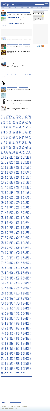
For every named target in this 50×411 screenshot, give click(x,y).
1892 (7, 196)
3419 (2, 271)
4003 (12, 300)
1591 (16, 181)
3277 (21, 264)
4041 (19, 301)
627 (29, 137)
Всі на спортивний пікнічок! (12, 68)
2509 (16, 226)
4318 (28, 315)
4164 (27, 307)
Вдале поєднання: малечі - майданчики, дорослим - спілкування (18, 44)
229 (30, 121)
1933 (19, 198)
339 (7, 126)
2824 (2, 242)
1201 (18, 162)
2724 (5, 237)
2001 (19, 201)
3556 (3, 278)
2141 (27, 208)
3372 (9, 269)
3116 (7, 256)
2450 (2, 224)
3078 (30, 254)
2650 (25, 233)
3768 (18, 288)
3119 (12, 256)
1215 (12, 163)
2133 (12, 208)
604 (26, 136)
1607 (14, 182)
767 (19, 143)
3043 (28, 252)
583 (26, 135)
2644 (14, 233)
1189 (27, 161)
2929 (7, 247)
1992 (3, 201)
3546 (16, 277)
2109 (30, 206)
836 (27, 145)
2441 (16, 223)
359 (6, 127)
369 (20, 127)
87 (11, 116)
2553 (3, 229)
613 (9, 137)
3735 (19, 286)
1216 (14, 163)
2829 (11, 242)
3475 (11, 274)
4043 (23, 301)
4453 (27, 321)
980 (23, 151)
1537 (11, 179)
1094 (9, 157)
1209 (2, 163)
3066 (9, 254)
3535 (27, 276)
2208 (25, 211)
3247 (28, 262)
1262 (5, 165)
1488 (14, 176)
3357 (12, 268)
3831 (9, 291)
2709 (9, 236)
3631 (16, 281)
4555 (27, 326)
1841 (7, 194)
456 (25, 130)
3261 (23, 263)
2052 (19, 204)
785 (14, 144)
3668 (21, 283)
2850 (18, 243)
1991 (2, 201)
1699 (27, 186)
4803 (14, 339)
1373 (21, 170)
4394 (12, 319)
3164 (2, 259)
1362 (2, 170)
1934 (21, 198)
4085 (7, 304)
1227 (3, 164)
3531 (19, 276)
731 (27, 141)
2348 (2, 219)
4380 (18, 318)
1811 (14, 192)
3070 (16, 254)
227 (27, 121)
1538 (12, 179)
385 (13, 128)
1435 (11, 174)
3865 (9, 293)
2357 (18, 219)
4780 (3, 338)
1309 (28, 167)
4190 (12, 309)
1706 (9, 187)
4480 (14, 323)
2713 (16, 236)
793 (26, 144)
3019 (16, 251)
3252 (7, 263)
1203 (21, 162)
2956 (25, 248)
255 (7, 123)
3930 (3, 296)
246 (25, 122)
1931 (16, 198)
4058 (19, 302)
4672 (23, 332)
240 (16, 122)
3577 (11, 279)
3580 (16, 279)
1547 (28, 179)
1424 (21, 173)
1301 (14, 167)
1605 (11, 182)
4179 (23, 308)
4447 (16, 321)
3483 (25, 274)
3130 (2, 257)
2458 (16, 224)
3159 (23, 258)
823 (9, 145)
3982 (5, 299)
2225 (25, 212)
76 (29, 115)
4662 (5, 332)
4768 (12, 337)
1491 (19, 176)
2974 (27, 249)
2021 (25, 202)
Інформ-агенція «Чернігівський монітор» (8, 4)
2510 (18, 226)
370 (22, 127)
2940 (27, 247)
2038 (25, 203)
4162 (23, 307)
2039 (27, 203)
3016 (11, 251)
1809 (11, 192)
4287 (3, 314)
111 (12, 117)
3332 (28, 266)
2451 (3, 224)
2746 (14, 238)
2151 (14, 209)
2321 (14, 217)
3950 (9, 297)
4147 (27, 306)
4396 (16, 319)
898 (26, 148)
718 (9, 141)
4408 (7, 320)
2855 (27, 243)
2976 (30, 249)
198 (16, 120)
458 (27, 130)
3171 (14, 259)
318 (7, 125)
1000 (22, 152)
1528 (25, 178)
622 (22, 137)
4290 (9, 314)
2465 (28, 224)
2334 (7, 218)
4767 (11, 337)
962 (27, 150)
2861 (7, 244)
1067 (21, 155)
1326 (28, 168)
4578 (7, 328)
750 (25, 142)
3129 (30, 256)
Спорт (37, 7)
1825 (9, 193)
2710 (11, 236)
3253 (9, 263)
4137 (9, 306)
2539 (9, 228)
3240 (16, 262)
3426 (14, 271)
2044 (5, 204)
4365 (21, 317)
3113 (2, 256)
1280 (7, 166)
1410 (27, 172)
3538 (2, 277)
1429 (30, 173)
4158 (16, 307)
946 (4, 150)
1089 (30, 156)
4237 (5, 311)
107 (6, 117)
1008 (7, 153)
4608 (30, 329)
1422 (18, 173)
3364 (25, 268)
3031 (7, 252)
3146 (30, 257)
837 (29, 145)
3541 (7, 277)
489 (12, 132)
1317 (12, 168)
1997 (12, 201)
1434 (9, 174)
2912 (7, 246)
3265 (30, 263)
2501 (2, 226)
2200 (11, 211)
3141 (21, 257)
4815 (5, 340)
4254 (5, 312)
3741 (30, 286)
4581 (12, 328)
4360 (12, 317)
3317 (2, 266)
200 (19, 120)
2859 (3, 244)
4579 (9, 328)
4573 (28, 327)
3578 (12, 279)
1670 (5, 185)
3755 (25, 287)
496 (22, 132)
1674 (12, 185)
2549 (27, 228)
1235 (18, 164)
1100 (19, 157)
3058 (25, 253)
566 (1, 135)
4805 (18, 339)
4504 (27, 324)
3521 (2, 276)
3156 (18, 258)
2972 (23, 249)
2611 (16, 231)
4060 (23, 302)
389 (19, 128)
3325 (16, 266)
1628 (21, 183)
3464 (21, 273)
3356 (11, 268)
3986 (12, 299)
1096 (12, 157)
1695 (19, 186)
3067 (11, 254)
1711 (18, 187)
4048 (2, 302)
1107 (2, 158)
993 (12, 152)
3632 (18, 281)
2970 (19, 249)
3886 (16, 294)
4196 (23, 309)
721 (13, 141)
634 (9, 138)
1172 (27, 160)
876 (25, 147)
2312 (28, 216)
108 (7, 117)
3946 (2, 297)
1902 (25, 196)
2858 (2, 244)
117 (20, 117)
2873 (28, 244)
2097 (9, 206)
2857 (30, 243)
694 (4, 140)
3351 (2, 268)
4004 (14, 300)
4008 (21, 300)
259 (13, 123)
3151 (9, 258)
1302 (16, 167)
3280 (27, 264)
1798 (21, 191)
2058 (30, 204)
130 (9, 118)
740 (10, 142)
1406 (19, 172)
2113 (7, 207)
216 (12, 121)
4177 (19, 308)
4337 (2, 316)
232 (4, 122)
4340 (7, 316)
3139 (18, 257)
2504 (7, 226)
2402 (7, 221)
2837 (25, 242)
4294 (16, 314)
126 (3, 118)
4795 (30, 338)
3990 (19, 299)
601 (22, 136)
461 (1, 131)
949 (9, 150)
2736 (27, 237)
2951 (16, 248)
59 (10, 115)
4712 (3, 335)
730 (26, 141)
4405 (2, 320)
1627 (19, 183)
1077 (9, 156)
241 (17, 122)
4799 (7, 339)
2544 (18, 228)
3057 (23, 253)
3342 (16, 267)
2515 (27, 226)
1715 (25, 187)
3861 (2, 293)
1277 (2, 166)
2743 (9, 238)
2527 (18, 227)
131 (10, 118)
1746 (19, 189)
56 (7, 115)
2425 (18, 222)
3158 (21, 258)
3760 (3, 288)
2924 (28, 246)
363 (12, 127)
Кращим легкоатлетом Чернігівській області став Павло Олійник (18, 12)
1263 (7, 165)
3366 (28, 268)
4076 (21, 303)
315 (3, 125)
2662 (16, 234)
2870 (23, 244)
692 (1, 140)
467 (10, 131)
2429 (25, 222)
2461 (21, 224)
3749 (14, 287)
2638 (3, 233)
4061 (25, 302)
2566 (27, 229)
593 (10, 136)
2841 (2, 243)
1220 (21, 163)
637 (13, 138)
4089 (14, 304)
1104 (27, 157)
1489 (16, 176)
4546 (11, 326)
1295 (3, 167)
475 (22, 131)
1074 (3, 156)
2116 (12, 207)
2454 (9, 224)
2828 (9, 242)
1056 (2, 155)
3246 (27, 262)
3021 (19, 251)
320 (10, 125)
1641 (14, 184)
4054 (12, 302)
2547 (23, 228)
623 (23, 137)
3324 (14, 266)
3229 (27, 261)
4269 (2, 313)
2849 (16, 243)
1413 (2, 173)
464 (6, 131)
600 (20, 136)
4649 (12, 331)
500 (27, 132)
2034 (18, 203)
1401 (11, 172)
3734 (18, 286)
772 (26, 143)
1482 (3, 176)
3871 (19, 293)
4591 (30, 328)
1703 (3, 187)
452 (19, 130)
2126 (30, 207)
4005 (16, 300)
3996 (30, 299)
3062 (2, 254)
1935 (23, 198)
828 (16, 145)
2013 (11, 202)
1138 (27, 159)
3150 (7, 258)
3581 (18, 279)
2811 (9, 241)
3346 (23, 267)
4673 (25, 332)
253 (4, 123)
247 (26, 122)
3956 (19, 297)
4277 (16, 313)
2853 (23, 243)
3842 (28, 291)
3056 (21, 253)
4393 (11, 319)
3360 (18, 268)
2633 (25, 232)
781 (9, 144)
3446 (19, 272)
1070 (27, 155)
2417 (3, 222)
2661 (14, 234)
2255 (18, 214)
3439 (7, 272)
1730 (21, 188)
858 (29, 146)
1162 (9, 160)
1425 (23, 173)
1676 (16, 185)
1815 (21, 192)
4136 (7, 306)
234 (7, 122)
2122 (23, 207)
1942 (5, 199)
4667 (14, 332)
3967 (9, 298)
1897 (16, 196)
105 (3, 117)
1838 (2, 194)
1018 (25, 153)
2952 (18, 248)
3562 (14, 278)
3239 (14, 262)
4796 (2, 339)
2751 (23, 238)
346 (17, 126)
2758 (5, 239)
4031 (2, 301)
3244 (23, 262)
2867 (18, 244)
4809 (25, 339)
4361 (14, 317)
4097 (28, 304)
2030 (11, 203)
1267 (14, 165)
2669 (28, 234)
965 (1, 151)
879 (29, 147)
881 (1, 148)
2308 (21, 216)
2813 (12, 241)
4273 (9, 313)
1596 (25, 181)
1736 (2, 189)
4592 (2, 329)
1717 (28, 187)
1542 (19, 179)
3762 (7, 288)
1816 (23, 192)
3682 (16, 284)
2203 (16, 211)
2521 (7, 227)
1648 (27, 184)
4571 (25, 327)
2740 (3, 238)
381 (7, 128)
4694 (2, 334)
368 (19, 127)
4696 (5, 334)
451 (17, 130)
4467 (21, 322)
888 (12, 148)
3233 (3, 262)
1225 (30, 163)
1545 (25, 179)
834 (25, 145)
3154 (14, 258)
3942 (25, 296)
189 (3, 120)
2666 (23, 234)
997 (17, 152)
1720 (3, 188)
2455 (11, 224)
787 (17, 144)
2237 (16, 213)
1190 (28, 161)
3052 (14, 253)
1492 (21, 176)
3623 (2, 281)
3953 (14, 297)
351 (25, 126)
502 (30, 132)
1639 (11, 184)
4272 (7, 313)
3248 (30, 262)
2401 (5, 221)
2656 (5, 234)
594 (12, 136)
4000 (7, 300)
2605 (5, 231)
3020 (18, 251)
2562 (19, 229)
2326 (23, 217)
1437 (14, 174)
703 (17, 140)
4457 (3, 322)
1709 (14, 187)
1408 (23, 172)
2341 (19, 218)
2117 (14, 207)
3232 (2, 262)
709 (26, 140)
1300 (12, 167)
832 (22, 145)
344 (14, 126)
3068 (12, 254)
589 (4, 136)
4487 (27, 323)
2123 (25, 207)
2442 (18, 223)
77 (30, 115)
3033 (11, 252)
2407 (16, 221)
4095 (25, 304)
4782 (7, 338)
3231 (30, 261)
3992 (23, 299)
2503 (5, 226)
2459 (18, 224)
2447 (27, 223)
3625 (5, 281)
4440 (3, 321)
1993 (5, 201)
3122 (18, 256)
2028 (7, 203)
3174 (19, 259)
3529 (16, 276)
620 (19, 137)
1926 (7, 198)
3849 (11, 292)
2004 (25, 201)
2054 (23, 204)
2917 (16, 246)
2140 (25, 208)
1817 (25, 192)
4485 (23, 323)
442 (4, 130)
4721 (19, 335)
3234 (5, 262)
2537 (5, 228)
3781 (11, 289)
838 (30, 145)
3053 (16, 253)
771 (25, 143)
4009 (23, 300)
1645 (21, 184)
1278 (3, 166)
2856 (28, 243)
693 (3, 140)
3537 (30, 276)
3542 (9, 277)
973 (13, 151)
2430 (27, 222)
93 (18, 116)
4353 (30, 316)
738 (7, 142)
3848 (9, 292)
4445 (12, 321)
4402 (27, 319)
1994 (7, 201)
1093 (7, 157)
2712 (14, 236)
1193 (3, 162)
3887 (18, 294)
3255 (12, 263)
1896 (14, 196)
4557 (30, 326)
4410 (11, 320)
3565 (19, 278)
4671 (21, 332)
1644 (19, 184)
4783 (9, 338)
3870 (18, 293)
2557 (11, 229)
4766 (9, 337)
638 (14, 138)
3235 (7, 262)
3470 (2, 274)
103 (30, 116)
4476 (7, 323)
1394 (28, 171)
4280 (21, 313)
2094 (3, 206)
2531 (25, 227)
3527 (12, 276)
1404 (16, 172)
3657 (2, 283)
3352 (3, 268)
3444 (16, 272)
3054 (18, 253)
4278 (18, 313)
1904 (28, 196)
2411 (23, 221)
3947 (3, 297)
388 (17, 128)
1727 (16, 188)
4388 (2, 319)
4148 (28, 306)
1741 (11, 189)
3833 (12, 291)
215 (10, 121)
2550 (28, 228)
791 (23, 144)
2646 (18, 233)
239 (14, 122)
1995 (9, 201)
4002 (11, 300)
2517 (30, 226)
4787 (16, 338)
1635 (3, 184)
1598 (28, 181)
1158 (2, 160)
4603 (21, 329)
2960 (2, 249)
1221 (23, 163)
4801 (11, 339)
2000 (18, 201)
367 (17, 127)
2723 (3, 237)
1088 (28, 156)
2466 (30, 224)
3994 (27, 299)
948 (7, 150)
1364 (5, 170)
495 (20, 132)
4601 (18, 329)
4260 (16, 312)
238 (13, 122)
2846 (11, 243)
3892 (27, 294)
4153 (7, 307)
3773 (27, 288)
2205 (19, 211)
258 (12, 123)
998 (19, 152)
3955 (18, 297)
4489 (30, 323)
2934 (16, 247)
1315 (9, 168)
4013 (30, 300)
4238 (7, 311)
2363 (28, 219)
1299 (11, 167)
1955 (28, 199)
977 (19, 151)
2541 (12, 228)
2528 (19, 227)
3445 (18, 272)
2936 (19, 247)
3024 (25, 251)
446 (10, 130)
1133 (18, 159)
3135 (11, 257)
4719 (16, 335)
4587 (23, 328)
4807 (21, 339)
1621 (9, 183)
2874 (30, 244)
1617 (2, 183)
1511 (25, 177)
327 (20, 125)
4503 (25, 324)
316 (4, 125)
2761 (11, 239)
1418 (11, 173)
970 (9, 151)
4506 (30, 324)
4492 (5, 324)
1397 (3, 172)
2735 (25, 237)
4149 (30, 306)
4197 (25, 309)
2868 (19, 244)
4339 (5, 316)
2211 (30, 211)
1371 (18, 170)
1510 (23, 177)
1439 (18, 174)
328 (22, 125)
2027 (5, 203)
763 (13, 143)
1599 (30, 181)
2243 (27, 213)
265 (22, 123)
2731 (18, 237)
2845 (9, 243)
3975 (23, 298)
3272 (12, 264)
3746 (9, 287)
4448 (18, 321)
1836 (28, 193)
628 (30, 137)
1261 (3, 165)
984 (29, 151)
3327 (19, 266)
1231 (11, 164)
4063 (28, 302)
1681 (25, 185)
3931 (5, 296)
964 (30, 150)
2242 (25, 213)
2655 (3, 234)
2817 (19, 241)
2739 (2, 238)
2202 (14, 211)
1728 (18, 188)
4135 (5, 306)
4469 (25, 322)
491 (14, 132)
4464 (16, 322)
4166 (30, 307)
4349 (23, 316)
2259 (25, 214)
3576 (9, 279)
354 (29, 126)
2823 (30, 241)
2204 (18, 211)
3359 (16, 268)
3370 (5, 269)
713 (1, 141)
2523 (11, 227)
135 (16, 118)
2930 (9, 247)
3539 (3, 277)
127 (4, 118)
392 (23, 128)
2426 (19, 222)
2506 (11, 226)
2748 (18, 238)
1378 (30, 170)
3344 (19, 267)
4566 (16, 327)
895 (22, 148)
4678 (3, 333)
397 (30, 128)
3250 (3, 263)
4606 (27, 329)
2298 (3, 216)
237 (12, 122)
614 (10, 137)
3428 (18, 271)
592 (9, 136)
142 (26, 118)
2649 (23, 233)
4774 (23, 337)
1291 (27, 166)
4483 (19, 323)
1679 (21, 185)
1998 (14, 201)
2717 (23, 236)
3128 (28, 256)
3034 (12, 252)
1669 (3, 185)
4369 (28, 317)
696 (7, 140)
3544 (12, 277)
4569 (21, 327)
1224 (28, 163)
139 (22, 118)
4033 (5, 301)
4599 (14, 329)
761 (10, 143)
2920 (21, 246)
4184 (2, 309)
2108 (28, 206)
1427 (27, 173)
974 (14, 151)
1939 (30, 198)
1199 (14, 162)
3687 (25, 284)
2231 (5, 213)
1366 (9, 170)
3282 (30, 264)
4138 (11, 306)
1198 (12, 162)
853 (22, 146)
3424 (11, 271)
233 (6, 122)
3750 (16, 287)
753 (29, 142)
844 (9, 146)
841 (4, 146)
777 (3, 144)
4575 (2, 328)
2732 (19, 237)
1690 (11, 186)
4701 (14, 334)
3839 (23, 291)
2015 (14, 202)
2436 (7, 223)
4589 (27, 328)
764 (14, 143)
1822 (3, 193)
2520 (5, 227)
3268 (5, 264)
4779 (2, 338)
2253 (14, 214)
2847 (12, 243)
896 (23, 148)
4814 (3, 340)
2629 (18, 232)
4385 (27, 318)
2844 (7, 243)
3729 (9, 286)
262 (17, 123)
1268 (16, 165)
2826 (5, 242)
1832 (21, 193)
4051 (7, 302)
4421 (30, 320)
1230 (9, 164)
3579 (14, 279)
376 (30, 127)
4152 (5, 307)
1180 (11, 161)
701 (14, 140)
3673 (30, 283)
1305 (21, 167)
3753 (21, 287)
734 (1, 142)
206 (27, 120)
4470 (27, 322)
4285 (30, 313)
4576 (3, 328)
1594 (21, 181)
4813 (2, 340)
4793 (27, 338)
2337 (12, 218)
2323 (18, 217)
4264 (23, 312)
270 (29, 123)
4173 (12, 308)
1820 (30, 192)
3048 (7, 253)
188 (1, 120)
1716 (27, 187)
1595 (23, 181)
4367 (25, 317)
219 (16, 121)
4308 (11, 315)
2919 (19, 246)
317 (6, 125)
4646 (7, 331)
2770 (27, 239)
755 (1, 143)
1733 (27, 188)
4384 (25, 318)
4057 (18, 302)
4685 (16, 333)
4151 (3, 307)
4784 (11, 338)
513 (16, 133)
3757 (28, 287)
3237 (11, 262)
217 (13, 121)
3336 (5, 267)
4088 (12, 304)
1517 (5, 178)
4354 (2, 317)
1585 (5, 181)
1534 (5, 179)
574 (13, 135)
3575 (7, 279)
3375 (14, 269)
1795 (16, 191)
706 (22, 140)
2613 (19, 231)
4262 (19, 312)
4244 (18, 311)
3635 (23, 281)
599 (19, 136)
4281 (23, 313)
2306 (18, 216)
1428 (28, 173)
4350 (25, 316)
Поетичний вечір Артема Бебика (13, 23)
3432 (25, 271)
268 (26, 123)
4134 (3, 306)
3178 (27, 259)
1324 (25, 168)
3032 (9, 252)
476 (23, 131)
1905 (30, 196)
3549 (21, 277)
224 (23, 121)
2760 (9, 239)
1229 (7, 164)
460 (30, 130)
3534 (25, 276)
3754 (23, 287)
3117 (9, 256)
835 (26, 145)
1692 (14, 186)
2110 (2, 207)
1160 (5, 160)
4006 (18, 300)
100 (26, 116)
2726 (9, 237)
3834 (14, 291)
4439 (2, 321)
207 (29, 120)
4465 (18, 322)
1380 (3, 171)
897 (25, 148)
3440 (9, 272)
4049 (3, 302)
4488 (28, 323)
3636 (25, 281)
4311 (16, 315)
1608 (16, 182)
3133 (7, 257)
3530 (18, 276)
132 (12, 118)
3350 (30, 267)
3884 (12, 294)
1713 (21, 187)
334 (30, 125)
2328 (27, 217)
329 (23, 125)
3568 (25, 278)
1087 (27, 156)
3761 (5, 288)
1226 (2, 164)
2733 (21, 237)
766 (17, 143)
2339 (16, 218)
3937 (16, 296)
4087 (11, 304)
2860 (5, 244)
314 (1, 125)
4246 (21, 311)
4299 (25, 314)
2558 (12, 229)
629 (1, 138)
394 (26, 128)
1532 (2, 179)
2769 (25, 239)
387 (16, 128)
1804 (2, 192)
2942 (30, 247)
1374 (23, 170)
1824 (7, 193)
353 (27, 126)
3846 (5, 292)
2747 (16, 238)
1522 (14, 178)
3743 (3, 287)
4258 (12, 312)
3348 (27, 267)
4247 (23, 311)
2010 (5, 202)
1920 (27, 197)
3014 (7, 251)
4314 (21, 315)
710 (27, 140)
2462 (23, 224)
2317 (7, 217)
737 (6, 142)
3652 (23, 282)
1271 (21, 165)
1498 (2, 177)
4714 (7, 335)
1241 (28, 164)
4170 (7, 308)
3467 (27, 273)
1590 (14, 181)
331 (26, 125)
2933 (14, 247)
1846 (16, 194)
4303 (2, 315)
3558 (7, 278)
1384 (11, 171)
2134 (14, 208)
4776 (27, 337)
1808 (9, 192)
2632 (23, 232)
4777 (28, 337)
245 (23, 122)
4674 (27, 332)
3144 (27, 257)
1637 (7, 184)
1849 (21, 194)
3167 (7, 259)
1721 (5, 188)
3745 (7, 287)
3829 (5, 291)
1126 (5, 159)
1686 (3, 186)
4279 (19, 313)
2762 (12, 239)
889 (13, 148)
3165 (3, 259)
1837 (30, 193)
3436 (2, 272)
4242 (14, 311)
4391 (7, 319)
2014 (12, 202)
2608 (11, 231)
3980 (2, 299)
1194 (5, 162)
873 (20, 147)
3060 (28, 253)
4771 (18, 337)
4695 (3, 334)
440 (1, 130)
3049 (9, 253)
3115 (5, 256)
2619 (30, 231)
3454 (3, 273)
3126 (25, 256)
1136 (23, 159)
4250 (28, 311)
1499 (3, 177)
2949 (12, 248)
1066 (19, 155)
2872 (27, 244)
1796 (18, 191)
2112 (5, 207)
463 (4, 131)
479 (27, 131)
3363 (23, 268)
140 (23, 118)
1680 (23, 185)
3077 (28, 254)
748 (22, 142)
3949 (7, 297)
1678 (19, 185)
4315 (23, 315)
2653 (30, 233)
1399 (7, 172)
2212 (2, 212)
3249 (2, 263)
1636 (5, 184)
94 (19, 116)
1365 (7, 170)
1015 (19, 153)
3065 (7, 254)
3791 (28, 289)
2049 (14, 204)
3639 (30, 281)
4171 (9, 308)
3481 (21, 274)
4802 (12, 339)
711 (29, 140)
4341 (9, 316)
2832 (16, 242)
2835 (21, 242)
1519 (9, 178)
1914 (16, 197)
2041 (30, 203)
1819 (28, 192)
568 (4, 135)
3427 (16, 271)
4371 (2, 318)
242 (19, 122)
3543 (11, 277)
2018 (19, 202)
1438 (16, 174)
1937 (27, 198)
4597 (11, 329)
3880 (5, 294)
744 (16, 142)
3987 (14, 299)
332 (27, 125)
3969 (12, 298)
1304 (19, 167)
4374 (7, 318)
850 (17, 146)
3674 (2, 284)
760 (9, 143)
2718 (25, 236)
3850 (12, 292)
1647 (25, 184)
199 (17, 120)
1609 (18, 182)
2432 (30, 222)
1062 (12, 155)
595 (13, 136)
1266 (12, 165)
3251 (5, 263)
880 (30, 147)
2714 (18, 236)
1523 (16, 178)
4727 (30, 335)
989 (6, 152)
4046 (28, 301)
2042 (2, 204)
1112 (11, 158)
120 (25, 117)
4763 (3, 337)
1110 (7, 158)
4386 (28, 318)
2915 (12, 246)
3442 (12, 272)
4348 (21, 316)
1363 (3, 170)
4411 (12, 320)
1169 (21, 160)
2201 (12, 211)
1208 (30, 162)
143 (27, 118)
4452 (25, 321)
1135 (21, 159)
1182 (14, 161)
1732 (25, 188)
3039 (21, 252)
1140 (30, 159)
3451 (28, 272)
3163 (30, 258)
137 (19, 118)
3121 (16, 256)
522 (29, 133)
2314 (2, 217)
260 (14, 123)
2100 (14, 206)
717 (7, 141)
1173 (28, 160)
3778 (5, 289)
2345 (27, 218)
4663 (7, 332)
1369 (14, 170)
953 (14, 150)
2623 (7, 232)
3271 (11, 264)
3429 (19, 271)
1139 (28, 159)
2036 (21, 203)
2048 (12, 204)
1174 (30, 160)
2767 (21, 239)
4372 (3, 318)
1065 (18, 155)
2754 (28, 238)
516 (20, 133)
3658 (3, 283)
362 (10, 127)
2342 (21, 218)
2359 (21, 219)
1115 (16, 158)
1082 (18, 156)
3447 (21, 272)
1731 (23, 188)
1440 (19, 174)
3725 (2, 286)
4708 (27, 334)
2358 (19, 219)
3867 (12, 293)
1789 (5, 191)
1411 (28, 172)
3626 (7, 281)
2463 (25, 224)
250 (30, 122)
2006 (28, 201)
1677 (18, 185)
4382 (21, 318)
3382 (27, 269)
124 (30, 117)
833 (23, 145)
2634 (27, 232)
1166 (16, 160)
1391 (23, 171)
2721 (30, 236)
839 (1, 146)
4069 (9, 303)
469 (13, 131)
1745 (18, 189)
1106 (30, 157)
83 (7, 116)
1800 (25, 191)
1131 (14, 159)
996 (16, 152)
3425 (12, 271)
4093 (21, 304)
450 (16, 130)
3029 (3, 252)
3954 (16, 297)
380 (6, 128)
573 (12, 135)
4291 (11, 314)
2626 (12, 232)
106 (4, 117)
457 (26, 130)
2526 (16, 227)
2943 (2, 248)
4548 (14, 326)
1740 (9, 189)
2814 (14, 241)
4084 (5, 304)
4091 (18, 304)
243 (20, 122)
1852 (27, 194)
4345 (16, 316)
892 (17, 148)
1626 (18, 183)
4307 (9, 315)
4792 (25, 338)
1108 (3, 158)
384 (12, 128)
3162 (28, 258)
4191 (14, 309)
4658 (28, 331)
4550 (18, 326)
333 (29, 125)
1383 (9, 171)
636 (12, 138)
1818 (27, 192)
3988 (16, 299)
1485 (9, 176)
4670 (19, 332)
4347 (19, 316)
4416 (21, 320)
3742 (2, 287)
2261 (28, 214)
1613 (25, 182)
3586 (27, 279)
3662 (11, 283)
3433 (27, 271)
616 (13, 137)
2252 (12, 214)
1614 (27, 182)
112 (13, 117)
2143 (30, 208)
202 (22, 120)
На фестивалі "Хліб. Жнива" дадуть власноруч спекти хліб (17, 87)
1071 (28, 155)
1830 (18, 193)
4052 (9, 302)
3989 (18, 299)
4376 (11, 318)
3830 (7, 291)
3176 (23, 259)
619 (17, 137)
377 (1, 128)
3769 (19, 288)
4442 (7, 321)
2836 (23, 242)
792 (25, 144)
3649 (18, 282)
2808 (3, 241)
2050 (16, 204)
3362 (21, 268)
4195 (21, 309)
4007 (19, 300)
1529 (27, 178)
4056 (16, 302)
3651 (21, 282)
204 (25, 120)
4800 (9, 339)
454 (22, 130)
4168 (3, 308)
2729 (14, 237)
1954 (27, 199)
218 (14, 121)
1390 (21, 171)
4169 (5, 308)
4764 (5, 337)
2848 (14, 243)
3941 (23, 296)
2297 (2, 216)
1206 (27, 162)
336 (3, 126)
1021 (30, 153)
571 (9, 135)
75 (28, 115)
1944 (9, 199)
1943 (7, 199)
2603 (2, 231)
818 (1, 145)
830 (19, 145)
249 (29, 122)
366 (16, 127)
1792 (11, 191)
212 (6, 121)
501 (29, 132)
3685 (21, 284)
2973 (25, 249)
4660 (2, 332)
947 (6, 150)
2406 (14, 221)
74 (27, 115)
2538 (7, 228)
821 (6, 145)
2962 (5, 249)
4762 (2, 337)
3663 (12, 283)
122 (27, 117)
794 (27, 144)
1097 (14, 157)
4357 (7, 317)
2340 (18, 218)
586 (30, 135)
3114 (3, 256)
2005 (27, 201)
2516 (28, 226)
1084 (21, 156)
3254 (11, 263)
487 (9, 132)
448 (13, 130)
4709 (28, 334)
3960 (27, 297)
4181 (27, 308)
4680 (7, 333)
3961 (28, 297)
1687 (5, 186)
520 (26, 133)
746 (19, 142)
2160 (30, 209)
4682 (11, 333)
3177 (25, 259)
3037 (18, 252)
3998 (3, 300)
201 (20, 120)
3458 (11, 273)
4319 (30, 315)
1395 (30, 171)
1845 (14, 194)
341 (10, 126)
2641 (9, 233)
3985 (11, 299)
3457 (9, 273)
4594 (5, 329)
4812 (30, 339)
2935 (18, 247)
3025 (27, 251)
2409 (19, 221)
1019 (27, 153)
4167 (2, 308)
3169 (11, 259)
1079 (12, 156)
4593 (3, 329)
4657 (27, 331)
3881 (7, 294)
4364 (19, 317)
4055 (14, 302)
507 (7, 133)
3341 (14, 267)
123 (29, 117)
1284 (14, 166)
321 (12, 125)
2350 (5, 219)
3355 (9, 268)
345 (16, 126)
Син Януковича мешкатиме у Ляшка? (13, 17)
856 (26, 146)
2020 (23, 202)
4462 (12, 322)
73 (26, 115)
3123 (19, 256)
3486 (30, 274)
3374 (12, 269)
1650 (30, 184)
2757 (3, 239)
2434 (3, 223)
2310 (25, 216)
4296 (19, 314)
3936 (14, 296)
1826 (11, 193)
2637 (2, 233)
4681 (9, 333)
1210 (3, 163)
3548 (19, 277)
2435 (5, 223)
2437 (9, 223)
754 (30, 142)
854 (23, 146)
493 (17, 132)
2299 (5, 216)
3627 (9, 281)
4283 (27, 313)
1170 (23, 160)
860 (1, 147)
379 (4, 128)
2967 (14, 249)
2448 (28, 223)
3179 (28, 259)
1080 (14, 156)
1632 (28, 183)
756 (3, 143)
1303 (18, 167)
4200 (30, 309)
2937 (21, 247)
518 (23, 133)
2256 (19, 214)
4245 (19, 311)
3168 (9, 259)
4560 (5, 327)
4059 (21, 302)
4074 (18, 303)
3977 (27, 298)
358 (4, 127)
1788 (3, 191)
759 (7, 143)
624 (25, 137)
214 (9, 121)
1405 (18, 172)
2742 (7, 238)
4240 (11, 311)
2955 (23, 248)
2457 (14, 224)
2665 (21, 234)
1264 (9, 165)
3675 (3, 284)
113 (14, 117)
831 (20, 145)
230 (1, 122)
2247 (3, 214)
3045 (2, 253)
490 (13, 132)
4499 (18, 324)
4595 (7, 329)
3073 (21, 254)
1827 (12, 193)
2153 (18, 209)
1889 (2, 196)
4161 (21, 307)
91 (16, 116)
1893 (9, 196)
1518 (7, 178)
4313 (19, 315)
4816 (7, 340)
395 (27, 128)
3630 (14, 281)
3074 (23, 254)
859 (30, 146)
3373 (11, 269)
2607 (9, 231)
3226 (21, 261)
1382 (7, 171)
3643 (7, 282)
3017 (12, 251)
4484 (21, 323)
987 (3, 152)
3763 (9, 288)
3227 (23, 261)
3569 (27, 278)
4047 (30, 301)
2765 (18, 239)
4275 (12, 313)
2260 (27, 214)
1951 (21, 199)
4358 (9, 317)
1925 (5, 198)
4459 (7, 322)
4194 (19, 309)
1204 (23, 162)
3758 (30, 287)
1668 (2, 185)
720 (12, 141)
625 (26, 137)
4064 (30, 302)
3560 (11, 278)
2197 (5, 211)
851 (19, 146)
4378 (14, 318)
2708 (7, 236)
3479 (18, 274)
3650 (19, 282)
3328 (21, 266)
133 (13, 118)
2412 (25, 221)
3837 (19, 291)
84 (8, 116)
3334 (2, 267)
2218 (12, 212)
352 (26, 126)
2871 (25, 244)
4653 (19, 331)
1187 (23, 161)
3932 (7, 296)
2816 (18, 241)
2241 (23, 213)
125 (1, 118)
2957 (27, 248)
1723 (9, 188)
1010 (11, 153)
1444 (27, 174)
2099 (12, 206)
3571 (30, 278)
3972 (18, 298)
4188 (9, 309)
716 (6, 141)
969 (7, 151)
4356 (5, 317)
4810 (27, 339)
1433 (7, 174)
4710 (30, 334)
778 (4, 144)
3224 (18, 261)
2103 (19, 206)
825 (12, 145)
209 (1, 121)
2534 (30, 227)
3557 (5, 278)
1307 (25, 167)
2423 (14, 222)
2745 (12, 238)
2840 (30, 242)
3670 (25, 283)
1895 (12, 196)
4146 (25, 306)
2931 (11, 247)
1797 (19, 191)
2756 (2, 239)
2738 (30, 237)
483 (3, 132)
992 (10, 152)
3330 (25, 266)
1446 (30, 174)
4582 (14, 328)
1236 (19, 164)
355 (30, 126)
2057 (28, 204)
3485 (28, 274)
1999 (16, 201)
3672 (28, 283)
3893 (28, 294)
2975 (28, 249)
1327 (30, 168)
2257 (21, 214)
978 (20, 151)
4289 (7, 314)
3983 (7, 299)
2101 (16, 206)
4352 (28, 316)
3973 (19, 298)
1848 (19, 194)
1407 (21, 172)
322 (13, 125)
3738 (25, 286)
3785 (18, 289)
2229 (2, 213)
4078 (25, 303)
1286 (18, 166)
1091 (3, 157)
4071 (12, 303)
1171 (25, 160)
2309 (23, 216)
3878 (2, 294)
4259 (14, 312)
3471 (3, 274)
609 (3, 137)
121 (26, 117)
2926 (2, 247)
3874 (25, 293)
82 (6, 116)
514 (17, 133)
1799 (23, 191)
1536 (9, 179)
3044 (30, 252)
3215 (2, 261)
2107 (27, 206)
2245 (30, 213)
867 (12, 147)
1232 (12, 164)
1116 (18, 158)
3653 (25, 282)
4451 (23, 321)
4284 (28, 313)
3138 (16, 257)
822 (7, 145)
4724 (25, 335)
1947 (14, 199)
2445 (23, 223)
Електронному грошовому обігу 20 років (14, 61)
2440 (14, 223)
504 (3, 133)
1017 (23, 153)
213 (7, 121)
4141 (16, 306)
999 (20, 152)
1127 (7, 159)
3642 (5, 282)
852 (20, 146)
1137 (25, 159)
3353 (5, 268)
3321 (9, 266)
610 (4, 137)
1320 (18, 168)
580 (22, 135)
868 (13, 147)
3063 (3, 254)
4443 (9, 321)
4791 (23, 338)
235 (9, 122)
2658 (9, 234)
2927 (3, 247)
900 (29, 148)
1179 (9, 161)
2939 (25, 247)
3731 (12, 286)
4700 (12, 334)
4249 (27, 311)
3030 (5, 252)
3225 (19, 261)
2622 (5, 232)
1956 (30, 199)
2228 (30, 212)
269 (27, 123)
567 (3, 135)
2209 (27, 211)
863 (6, 147)
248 (27, 122)
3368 (2, 269)
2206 (21, 211)
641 (19, 138)
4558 (2, 327)
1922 (30, 197)
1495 (27, 176)
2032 (14, 203)
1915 (18, 197)
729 (25, 141)
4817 (9, 340)
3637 (27, 281)
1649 (28, 184)
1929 (12, 198)
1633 (30, 183)
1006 (3, 153)
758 (6, 143)
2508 (14, 226)
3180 (30, 259)
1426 (25, 173)
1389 (19, 171)
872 (19, 147)
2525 (14, 227)
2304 (14, 216)
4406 (3, 320)
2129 (5, 208)
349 (22, 126)
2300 (7, 216)
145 (30, 118)
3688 (27, 284)
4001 (9, 300)
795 (29, 144)
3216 (3, 261)
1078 (11, 156)
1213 (9, 163)
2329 (28, 217)
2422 (12, 222)
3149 (5, 258)
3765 (12, 288)
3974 (21, 298)
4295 (18, 314)
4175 (16, 308)
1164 (12, 160)
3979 (30, 298)
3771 (23, 288)
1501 (7, 177)
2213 (3, 212)
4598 (12, 329)
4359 (11, 317)
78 (1, 116)
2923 (27, 246)
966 (3, 151)
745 (17, 142)
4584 (18, 328)
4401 (25, 319)
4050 (5, 302)
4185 (3, 309)
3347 (25, 267)
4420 (28, 320)
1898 (18, 196)
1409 (25, 172)
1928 (11, 198)
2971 (21, 249)
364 (13, 127)
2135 (16, 208)
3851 (14, 292)
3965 (5, 298)
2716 (21, 236)
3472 (5, 274)
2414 (28, 221)
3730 (11, 286)
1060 (9, 155)
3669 (23, 283)
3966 (7, 298)
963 (29, 150)
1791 (9, 191)
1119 (23, 158)
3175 (21, 259)
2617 (27, 231)
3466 (25, 273)
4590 (28, 328)
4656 (25, 331)
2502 (3, 226)
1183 (16, 161)
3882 (9, 294)
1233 (14, 164)
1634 (2, 184)
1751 (28, 189)
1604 (9, 182)
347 (19, 126)
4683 (12, 333)
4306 (7, 315)
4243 (16, 311)
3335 (3, 267)
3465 (23, 273)
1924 (3, 198)
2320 (12, 217)
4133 (2, 306)
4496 (12, 324)
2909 (2, 246)
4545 (9, 326)
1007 (5, 153)
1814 (19, 192)
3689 (28, 284)
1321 (19, 168)
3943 (27, 296)
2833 (18, 242)
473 (19, 131)
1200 (16, 162)
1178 (7, 161)
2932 (12, 247)
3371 (7, 269)
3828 (3, 291)
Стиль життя (22, 7)
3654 (27, 282)
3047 (5, 253)
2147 (7, 209)
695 (6, 140)
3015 (9, 251)
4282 (25, 313)
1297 (7, 167)
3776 (2, 289)
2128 (3, 208)
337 (4, 126)
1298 (9, 167)
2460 (19, 224)
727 (22, 141)
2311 (27, 216)
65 (17, 115)
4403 (28, 319)
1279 (5, 166)
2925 (30, 246)
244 (22, 122)
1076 (7, 156)
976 (17, 151)
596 (14, 136)
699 (12, 140)
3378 (19, 269)
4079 (27, 303)
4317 (27, 315)
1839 (3, 194)
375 (29, 127)
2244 (28, 213)
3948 (5, 297)
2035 (19, 203)
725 (19, 141)
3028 (2, 252)
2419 (7, 222)
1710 (16, 187)
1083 (19, 156)
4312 (18, 315)
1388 (18, 171)
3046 (3, 253)
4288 (5, 314)
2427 (21, 222)
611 (6, 137)
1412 (30, 172)
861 (3, 147)
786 (16, 144)
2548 (25, 228)
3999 (5, 300)
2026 (3, 203)
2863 (11, 244)
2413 (27, 221)
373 (26, 127)
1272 (23, 165)
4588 (25, 328)
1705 (7, 187)
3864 (7, 293)
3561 (12, 278)
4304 (3, 315)
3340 (12, 267)
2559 (14, 229)
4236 (3, 311)
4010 (25, 300)
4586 (21, 328)
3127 (27, 256)
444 (7, 130)
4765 (7, 337)
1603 (7, 182)
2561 (18, 229)
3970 (14, 298)
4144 (21, 306)
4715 (9, 335)
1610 (19, 182)
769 (22, 143)
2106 (25, 206)
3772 (25, 288)
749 (23, 142)
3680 (12, 284)
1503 (11, 177)
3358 (14, 268)
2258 (23, 214)
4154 (9, 307)
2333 (5, 218)
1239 (25, 164)
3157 (19, 258)
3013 (5, 251)
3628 (11, 281)
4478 (11, 323)
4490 (2, 324)
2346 (28, 218)
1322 (21, 168)
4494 (9, 324)
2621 (3, 232)
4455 (30, 321)
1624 (14, 183)
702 (16, 140)
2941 (28, 247)
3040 (23, 252)
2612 (18, 231)
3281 (28, 264)
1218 (18, 163)
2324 (19, 217)
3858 (27, 292)
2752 (25, 238)
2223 (21, 212)
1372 (19, 170)
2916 (14, 246)
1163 (11, 160)
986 (1, 152)
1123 (30, 158)
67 (19, 115)
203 (23, 120)
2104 (21, 206)
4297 (21, 314)
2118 (16, 207)
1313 (5, 168)
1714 (23, 187)
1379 (2, 171)
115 (17, 117)
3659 (5, 283)
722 (14, 141)
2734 (23, 237)
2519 (3, 227)
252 (3, 123)
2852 (21, 243)
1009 (9, 153)
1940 (2, 199)
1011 (12, 153)
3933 (9, 296)
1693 (16, 186)
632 (6, 138)
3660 (7, 283)
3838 (21, 291)
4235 (2, 311)
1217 (16, 163)
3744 (5, 287)
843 (7, 146)
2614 (21, 231)
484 (4, 132)
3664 (14, 283)
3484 (27, 274)
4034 (7, 301)
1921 (28, 197)
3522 (3, 276)
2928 (5, 247)
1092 (5, 157)
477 (25, 131)
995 (14, 152)
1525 (19, 178)
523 (30, 133)
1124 (2, 159)
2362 (27, 219)
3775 (30, 288)
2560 (16, 229)
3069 (14, 254)
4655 (23, 331)
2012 (9, 202)
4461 (11, 322)
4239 (9, 311)
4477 (9, 323)
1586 (7, 181)
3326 (18, 266)
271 (30, 123)
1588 (11, 181)
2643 (12, 233)
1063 (14, 155)
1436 (12, 174)
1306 (23, 167)
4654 (21, 331)
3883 (11, 294)
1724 (11, 188)
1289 (23, 166)
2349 (3, 219)
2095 (5, 206)
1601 (3, 182)
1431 (3, 174)
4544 (7, 326)
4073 (16, 303)
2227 (28, 212)
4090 (16, 304)
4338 (3, 316)
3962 (30, 297)
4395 (14, 319)
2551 (30, 228)
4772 (19, 337)
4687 (19, 333)
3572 (2, 279)
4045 (27, 301)
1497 (30, 176)
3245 (25, 262)
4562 (9, 327)
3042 (27, 252)
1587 (9, 181)
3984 (9, 299)
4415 (19, 320)
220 (17, 121)
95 (20, 116)
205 (26, 120)
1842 (9, 194)
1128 (9, 159)
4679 (5, 333)
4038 (14, 301)
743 (14, 142)
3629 (12, 281)
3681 (14, 284)
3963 (2, 298)
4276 (14, 313)
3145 (28, 257)
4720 (18, 335)
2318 (9, 217)
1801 (27, 191)
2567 (28, 229)
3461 (16, 273)
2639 (5, 233)
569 (6, 135)
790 (22, 144)
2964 (9, 249)
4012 (28, 300)
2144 (2, 209)
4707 (25, 334)
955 (17, 150)
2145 (3, 209)
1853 (28, 194)
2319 (11, 217)
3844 (2, 292)
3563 (16, 278)
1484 (7, 176)
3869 (16, 293)
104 (1, 117)
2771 (28, 239)
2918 (18, 246)
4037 (12, 301)
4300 (27, 314)
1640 (12, 184)
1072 (30, 155)
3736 (21, 286)
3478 (16, 274)
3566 (21, 278)
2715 (19, 236)
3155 (16, 258)
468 (12, 131)
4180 (25, 308)
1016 (21, 153)
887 (10, 148)
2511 (19, 226)
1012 (14, 153)
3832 (11, 291)
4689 (23, 333)
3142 (23, 257)
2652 (28, 233)
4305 (5, 315)
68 (20, 115)
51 (1, 115)
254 (6, 123)
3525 (9, 276)
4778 (30, 337)
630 (3, 138)
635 (10, 138)
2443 (19, 223)
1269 (18, 165)
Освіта (28, 7)
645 (25, 138)
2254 (16, 214)
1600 (2, 182)
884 (6, 148)
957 (20, 150)
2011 (7, 202)
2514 (25, 226)
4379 (16, 318)
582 (25, 135)
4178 (21, 308)
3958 (23, 297)
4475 (5, 323)
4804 (16, 339)
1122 (28, 158)
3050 (11, 253)
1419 (12, 173)
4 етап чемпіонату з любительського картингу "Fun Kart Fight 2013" (19, 74)
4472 (30, 322)
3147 (2, 258)
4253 (3, 312)
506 (6, 133)
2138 (21, 208)
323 (14, 125)
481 (30, 131)
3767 (16, 288)
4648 (11, 331)
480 (29, 131)
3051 (12, 253)
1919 (25, 197)
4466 (19, 322)
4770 (16, 337)
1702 (2, 187)
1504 (12, 177)
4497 (14, 324)
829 (17, 145)
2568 (30, 229)
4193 (18, 309)
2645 (16, 233)
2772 (30, 239)
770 (23, 143)
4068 (7, 303)
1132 (16, 159)
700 (13, 140)
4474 (3, 323)
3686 (23, 284)
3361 (19, 268)
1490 (18, 176)
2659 (11, 234)
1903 (27, 196)
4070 (11, 303)
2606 (7, 231)
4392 (9, 319)
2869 (21, 244)
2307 (19, 216)
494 (19, 132)
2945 (5, 248)
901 (30, 148)
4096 (27, 304)
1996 (11, 201)
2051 (18, 204)
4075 (19, 303)
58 (9, 115)
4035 (9, 301)
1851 (25, 194)
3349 (28, 267)
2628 (16, 232)
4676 (30, 332)
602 (23, 136)
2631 (21, 232)
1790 (7, 191)
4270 (3, 313)
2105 (23, 206)
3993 (25, 299)
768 (20, 143)
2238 (18, 213)
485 (6, 132)
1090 (2, 157)
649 (30, 138)
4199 (28, 309)
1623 (12, 183)
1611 (21, 182)
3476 (12, 274)
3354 (7, 268)
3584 (23, 279)
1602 (5, 182)
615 (12, 137)
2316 (5, 217)
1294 (2, 167)
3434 (28, 271)
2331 (2, 218)
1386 (14, 171)
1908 (5, 197)
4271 (5, 313)
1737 (3, 189)
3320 (7, 266)
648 (29, 138)
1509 (21, 177)
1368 (12, 170)
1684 (30, 185)
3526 (11, 276)
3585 (25, 279)
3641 (3, 282)
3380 (23, 269)
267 (25, 123)
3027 (30, 251)
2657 (7, 234)
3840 (25, 291)
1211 (5, 163)
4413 (16, 320)
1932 (18, 198)
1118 (21, 158)
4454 (28, 321)
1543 (21, 179)
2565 (25, 229)
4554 (25, 326)
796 (30, 144)
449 (14, 130)
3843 (30, 291)
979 (22, 151)
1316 (11, 168)
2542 (14, 228)
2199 (9, 211)
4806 (19, 339)
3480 (19, 274)
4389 (3, 319)
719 (10, 141)
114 (16, 117)
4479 (12, 323)
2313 (30, 216)
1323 (23, 168)
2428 (23, 222)
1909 (7, 197)
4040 (18, 301)
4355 (3, 317)
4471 (28, 322)
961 (26, 150)
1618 (3, 183)
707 (23, 140)
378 (3, 128)
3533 (23, 276)
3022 (21, 251)
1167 (18, 160)
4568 (19, 327)
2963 (7, 249)
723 (16, 141)
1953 (25, 199)
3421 (5, 271)
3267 (3, 264)
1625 (16, 183)
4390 (5, 319)
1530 (28, 178)
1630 (25, 183)
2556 (9, 229)
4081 (30, 303)
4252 (2, 312)
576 (16, 135)
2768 (23, 239)
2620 (2, 232)
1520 (11, 178)
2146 (5, 209)
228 (29, 121)
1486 (11, 176)
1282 (11, 166)
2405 (12, 221)
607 (30, 136)
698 (10, 140)
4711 (2, 335)
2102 (18, 206)
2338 (14, 218)
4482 (18, 323)
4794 (28, 338)
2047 (11, 204)
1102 (23, 157)
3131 (3, 257)
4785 (12, 338)
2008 (2, 202)
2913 (9, 246)
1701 (30, 186)
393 (25, 128)
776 (1, 144)
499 (26, 132)
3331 (27, 266)
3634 (21, 281)
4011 (27, 300)
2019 (21, 202)
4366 (23, 317)
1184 (18, 161)
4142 (18, 306)
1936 (25, 198)
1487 (12, 176)
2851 (19, 243)
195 (12, 120)
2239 (19, 213)
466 (9, 131)
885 (7, 148)
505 (4, 133)
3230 (28, 261)
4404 (30, 319)
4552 (21, 326)
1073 (2, 156)
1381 (5, 171)
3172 (16, 259)
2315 (3, 217)
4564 (12, 327)
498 (25, 132)
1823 (5, 193)
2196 (3, 211)
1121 (27, 158)
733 (30, 141)
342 (12, 126)
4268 (30, 312)
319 (9, 125)
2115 (11, 207)
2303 (12, 216)
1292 (28, 166)
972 (12, 151)
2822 (28, 241)
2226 (27, 212)
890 (14, 148)
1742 (12, 189)
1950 (19, 199)
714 (3, 141)
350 (23, 126)
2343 (23, 218)
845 (10, 146)
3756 (27, 287)
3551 (25, 277)
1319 (16, 168)
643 (22, 138)
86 (10, 116)
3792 (30, 289)
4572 (27, 327)
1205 (25, 162)
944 (1, 150)
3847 (7, 292)
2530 (23, 227)
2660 (12, 234)
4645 (5, 331)
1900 (21, 196)
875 (23, 147)
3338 (9, 267)
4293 (14, 314)
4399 (21, 319)
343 (13, 126)
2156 (23, 209)
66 (18, 115)
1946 (12, 199)
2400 (3, 221)
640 (17, 138)
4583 (16, 328)
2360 (23, 219)
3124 (21, 256)
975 (16, 151)
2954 (21, 248)
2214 (5, 212)
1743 (14, 189)
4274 (11, 313)
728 (23, 141)
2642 (11, 233)
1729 (19, 188)
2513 (23, 226)
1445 (28, 174)
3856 (23, 292)
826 (13, 145)
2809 (5, 241)
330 (25, 125)
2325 (21, 217)
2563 (21, 229)
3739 (27, 286)
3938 (18, 296)
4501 (21, 324)
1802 (28, 191)
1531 (30, 178)
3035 (14, 252)
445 (9, 130)
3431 (23, 271)
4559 (3, 327)
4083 (3, 304)
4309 (12, 315)
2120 (19, 207)
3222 (14, 261)
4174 (14, 308)
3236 (9, 262)
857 (27, 146)
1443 (25, 174)
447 (12, 130)
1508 (19, 177)
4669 (18, 332)
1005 (2, 153)
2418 (5, 222)
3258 (18, 263)
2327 (25, 217)
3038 (19, 252)
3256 (14, 263)
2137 (19, 208)
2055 (25, 204)
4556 (28, 326)
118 (22, 117)
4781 (5, 338)
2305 (16, 216)
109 (9, 117)
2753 (27, 238)
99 (25, 116)
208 (30, 120)
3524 (7, 276)
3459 (12, 273)
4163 (25, 307)
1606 (12, 182)
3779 (7, 289)
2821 (27, 241)
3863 (5, 293)
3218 (7, 261)
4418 (25, 320)
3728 (7, 286)
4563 (11, 327)
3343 (18, 267)
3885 (14, 294)
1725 (12, 188)
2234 (11, 213)
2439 (12, 223)
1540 (16, 179)
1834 (25, 193)
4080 (28, 303)
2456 (12, 224)
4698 (9, 334)
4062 (27, 302)
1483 (5, 176)
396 (29, 128)
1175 (2, 161)
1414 (3, 173)
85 (9, 116)
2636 (30, 232)
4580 (11, 328)
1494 (25, 176)
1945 (11, 199)
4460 (9, 322)
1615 (28, 182)
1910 (9, 197)
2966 (12, 249)
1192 (2, 162)
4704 (19, 334)
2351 (7, 219)
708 (25, 140)
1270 (19, 165)
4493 (7, 324)
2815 (16, 241)
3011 (2, 251)
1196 (9, 162)
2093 (2, 206)
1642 (16, 184)
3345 (21, 267)
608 (1, 137)
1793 (12, 191)
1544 (23, 179)
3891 (25, 294)
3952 (12, 297)
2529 (21, 227)
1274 (27, 165)
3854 (19, 292)
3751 (18, 287)
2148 (9, 209)
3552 (27, 277)
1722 (7, 188)
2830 (12, 242)
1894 (11, 196)
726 (20, 141)
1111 (9, 158)
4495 (11, 324)
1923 (2, 198)
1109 (5, 158)
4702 (16, 334)
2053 (21, 204)
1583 (2, 181)
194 (10, 120)
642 (20, 138)
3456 (7, 273)
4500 (19, 324)
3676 (5, 284)
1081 (16, 156)
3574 (5, 279)
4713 (5, 335)
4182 (28, 308)
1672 (9, 185)
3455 (5, 273)
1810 (12, 192)
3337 (7, 267)
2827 (7, 242)
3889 (21, 294)
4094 (23, 304)
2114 (9, 207)
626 (27, 137)
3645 (11, 282)
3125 (23, 256)
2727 (11, 237)
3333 (30, 266)
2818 (21, 241)
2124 (27, 207)
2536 (3, 228)
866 (10, 147)
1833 (23, 193)
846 (12, 146)
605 (27, 136)
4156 (12, 307)
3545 (14, 277)
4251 (30, 311)
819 (3, 145)
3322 (11, 266)
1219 (19, 163)
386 (14, 128)
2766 (19, 239)
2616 (25, 231)
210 (3, 121)
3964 (3, 298)
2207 (23, 211)
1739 (7, 189)
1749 (25, 189)
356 (1, 127)
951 (12, 150)
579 (20, 135)
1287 (19, 166)
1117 (19, 158)
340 (9, 126)
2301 (9, 216)
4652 (18, 331)
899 (27, 148)
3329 (23, 266)
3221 (12, 261)
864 (7, 147)
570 (7, 135)
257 (10, 123)
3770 (21, 288)
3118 (11, 256)
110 (10, 117)
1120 (25, 158)
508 (9, 133)
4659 (30, 331)
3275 (18, 264)
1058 (5, 155)
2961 (3, 249)
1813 (18, 192)
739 (9, 142)
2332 (3, 218)
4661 (3, 332)
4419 (27, 320)
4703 (18, 334)
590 (6, 136)
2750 (21, 238)
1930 (14, 198)
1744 (16, 189)
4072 (14, 303)
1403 (14, 172)
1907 (3, 197)
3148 (3, 258)
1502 (9, 177)
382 (9, 128)
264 (20, 123)
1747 (21, 189)
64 (16, 115)
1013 (16, 153)
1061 (11, 155)
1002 (26, 152)
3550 (23, 277)
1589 (12, 181)
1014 (18, 153)
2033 (16, 203)
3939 (19, 296)
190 (4, 120)
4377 (12, 318)
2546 (21, 228)
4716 (11, 335)
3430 (21, 271)
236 (10, 122)
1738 (5, 189)
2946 (7, 248)
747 (20, 142)
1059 (7, 155)
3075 (25, 254)
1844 (12, 194)
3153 (12, 258)
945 (3, 150)
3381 (25, 269)
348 (20, 126)
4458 (5, 322)
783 (12, 144)
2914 (11, 246)
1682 (27, 185)
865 (9, 147)
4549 (16, 326)
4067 (5, 303)
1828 (14, 193)
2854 (25, 243)
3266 (2, 264)
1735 (30, 188)
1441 (21, 174)
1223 (27, 163)
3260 (21, 263)
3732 (14, 286)
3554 (30, 277)
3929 (2, 296)
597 (16, 136)
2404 (11, 221)
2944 (3, 248)
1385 (12, 171)
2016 (16, 202)
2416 (2, 222)
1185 (19, 161)
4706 (23, 334)
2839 (28, 242)
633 (7, 138)
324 (16, 125)
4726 (28, 335)
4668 (16, 332)
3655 (28, 282)
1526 (21, 178)
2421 (11, 222)
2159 (28, 209)
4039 (16, 301)
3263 (27, 263)
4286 (2, 314)
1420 (14, 173)
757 (4, 143)
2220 (16, 212)
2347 (30, 218)
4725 (27, 335)
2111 (3, 207)
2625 (11, 232)
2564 (23, 229)
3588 (30, 279)
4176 (18, 308)
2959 (30, 248)
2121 (21, 207)
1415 (5, 173)
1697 (23, 186)
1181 (12, 161)
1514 (30, 177)
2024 (30, 202)
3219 (9, 261)
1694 (18, 186)
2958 (28, 248)
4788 (18, 338)
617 (14, 137)
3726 (3, 286)
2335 (9, 218)
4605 (25, 329)
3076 (27, 254)
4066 (3, 303)
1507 (18, 177)
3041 (25, 252)
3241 (18, 262)
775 (30, 143)
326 (19, 125)
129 (7, 118)
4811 (28, 339)
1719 (2, 188)
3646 (12, 282)
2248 (5, 214)
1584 (3, 181)
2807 (2, 241)
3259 (19, 263)
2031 (12, 203)
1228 (5, 164)
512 (14, 133)
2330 (30, 217)
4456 (2, 322)
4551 (19, 326)
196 (13, 120)
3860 (30, 292)
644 (23, 138)
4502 (23, 324)
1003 (27, 152)
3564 (18, 278)
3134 (9, 257)
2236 (14, 213)
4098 (30, 304)
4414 (18, 320)
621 (20, 137)
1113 (12, 158)
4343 (12, 316)
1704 (5, 187)
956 (19, 150)
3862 (3, 293)
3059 (27, 253)
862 (4, 147)
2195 (2, 211)
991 (9, 152)
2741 (5, 238)
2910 (3, 246)
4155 (11, 307)
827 (14, 145)
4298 (23, 314)
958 (22, 150)
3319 (5, 266)
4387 (30, 318)
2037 (23, 203)
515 (19, 133)
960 (25, 150)
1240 (27, 164)
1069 (25, 155)
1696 (21, 186)
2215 (7, 212)
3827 (2, 291)
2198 (7, 211)
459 (29, 130)
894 (20, 148)
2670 (30, 234)
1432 (5, 174)
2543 (16, 228)
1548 (30, 179)
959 (23, 150)
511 (13, 133)
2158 (27, 209)
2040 (28, 203)
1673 (11, 185)
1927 (9, 198)
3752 (19, 287)
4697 (7, 334)
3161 (27, 258)
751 (26, 142)
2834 (19, 242)
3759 (2, 288)
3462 (18, 273)
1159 (3, 160)
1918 (23, 197)
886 (9, 148)
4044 (25, 301)
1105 (28, 157)
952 (13, 150)
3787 (21, 289)
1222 (25, 163)
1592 (18, 181)
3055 (19, 253)
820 (4, 145)
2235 (12, 213)
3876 (28, 293)
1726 (14, 188)
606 (29, 136)
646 (26, 138)
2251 (11, 214)
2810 (7, 241)
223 (22, 121)
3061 (30, 253)
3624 (3, 281)
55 (6, 115)
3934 (11, 296)
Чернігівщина (4, 7)
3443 (14, 272)
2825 (3, 242)
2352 (9, 219)
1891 (5, 196)
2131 (9, 208)
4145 (23, 306)
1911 (11, 197)
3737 (23, 286)
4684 (14, 333)
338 (6, 126)
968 (6, 151)
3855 (21, 292)
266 (23, 123)
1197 (11, 162)
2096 (7, 206)
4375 (9, 318)
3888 (19, 294)
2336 (11, 218)
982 (26, 151)
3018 (14, 251)
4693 (30, 333)
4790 (21, 338)
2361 (25, 219)
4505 (28, 324)
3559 (9, 278)
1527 (23, 178)
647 (27, 138)
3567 (23, 278)
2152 (16, 209)
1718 (30, 187)
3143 (25, 257)
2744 (11, 238)
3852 (16, 292)
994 (13, 152)
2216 (9, 212)
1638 (9, 184)
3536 (28, 276)
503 (1, 133)
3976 (25, 298)
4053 (11, 302)
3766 (14, 288)
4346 (18, 316)
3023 (23, 251)
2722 (2, 237)
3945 (30, 296)
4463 (14, 322)
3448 (23, 272)
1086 (25, 156)
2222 (19, 212)
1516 (3, 178)
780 (7, 144)
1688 (7, 186)
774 (29, 143)
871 (17, 147)
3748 (12, 287)
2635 (28, 232)
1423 (19, 173)
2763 (14, 239)
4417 (23, 320)
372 (25, 127)
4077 (23, 303)
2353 (11, 219)
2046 (9, 204)
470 (14, 131)
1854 (30, 194)
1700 (28, 186)
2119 (18, 207)
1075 (5, 156)
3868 (14, 293)
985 (30, 151)
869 (14, 147)
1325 (27, 168)
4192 (16, 309)
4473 (2, 323)
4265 (25, 312)
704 (19, 140)
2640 (7, 233)
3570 (28, 278)
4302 (30, 314)
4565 (14, 327)
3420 (3, 271)
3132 (5, 257)
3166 (5, 259)
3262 (25, 263)
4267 (28, 312)
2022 (27, 202)
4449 (19, 321)
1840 (5, 194)
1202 (19, 162)
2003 (23, 201)
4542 (3, 326)
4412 (14, 320)
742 (13, 142)
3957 (21, 297)
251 (1, 123)
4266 (27, 312)
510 (12, 133)
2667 (25, 234)
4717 (12, 335)
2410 (21, 221)
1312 (3, 168)
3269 (7, 264)
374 (27, 127)
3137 (14, 257)
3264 (28, 263)
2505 (9, 226)
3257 (16, 263)
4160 (19, 307)
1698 (25, 186)
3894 (30, 294)
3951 (11, 297)
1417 (9, 173)
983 (27, 151)
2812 (11, 241)
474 (20, 131)
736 (4, 142)
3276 (19, 264)
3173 (18, 259)
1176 (3, 161)
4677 (2, 333)
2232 (7, 213)
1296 (5, 167)
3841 (27, 291)
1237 (21, 164)
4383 (23, 318)
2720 (28, 236)
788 (19, 144)
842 (6, 146)
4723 (23, 335)
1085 (23, 156)
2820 (25, 241)
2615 (23, 231)
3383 (28, 269)
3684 (19, 284)
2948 (11, 248)
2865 (14, 244)
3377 (18, 269)
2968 (16, 249)
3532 (21, 276)
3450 (27, 272)
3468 (28, 273)
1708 (12, 187)
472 (17, 131)
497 (23, 132)
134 (14, 118)
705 (20, 140)
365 (14, 127)
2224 (23, 212)
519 (25, 133)
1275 (28, 165)
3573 (3, 279)
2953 (19, 248)
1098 (16, 157)
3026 (28, 251)
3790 (27, 289)
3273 (14, 264)
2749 (19, 238)
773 (27, 143)
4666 (12, 332)
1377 (28, 170)
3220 (11, 261)
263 (19, 123)
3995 (28, 299)
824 (10, 145)
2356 (16, 219)
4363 (18, 317)
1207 (28, 162)
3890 (23, 294)
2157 (25, 209)
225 (25, 121)
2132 (11, 208)
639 (16, 138)
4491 (3, 324)
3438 (5, 272)
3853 (18, 292)
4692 (28, 333)
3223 (16, 261)
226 (26, 121)
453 (20, 130)
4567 (18, 327)
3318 (3, 266)
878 (27, 147)
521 (27, 133)
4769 (14, 337)
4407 (5, 320)
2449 (30, 223)
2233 (9, 213)
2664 (19, 234)
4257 (11, 312)
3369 (3, 269)
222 (20, 121)
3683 (18, 284)
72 (25, 115)
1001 (24, 152)
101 (27, 116)
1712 (19, 187)
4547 (12, 326)
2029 (9, 203)
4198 (27, 309)
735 (3, 142)
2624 (9, 232)
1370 (16, 170)
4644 (3, 331)
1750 (27, 189)
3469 (30, 273)
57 (8, 115)
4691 (27, 333)
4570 (23, 327)
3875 (27, 293)
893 (19, 148)
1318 (14, 168)
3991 (21, 299)
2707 (5, 236)
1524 (18, 178)
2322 (16, 217)
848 (14, 146)
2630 (19, 232)
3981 (3, 299)
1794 (14, 191)
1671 (7, 185)
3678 (9, 284)
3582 (19, 279)
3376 (16, 269)
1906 (2, 197)
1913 (14, 197)
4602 (19, 329)
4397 (18, 319)
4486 (25, 323)
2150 (12, 209)
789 (20, 144)
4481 (16, 323)
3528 (14, 276)
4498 (16, 324)
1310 (30, 167)
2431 (28, 222)
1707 (11, 187)
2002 (21, 201)
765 (16, 143)
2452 (5, 224)
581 (23, 135)
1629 (23, 183)
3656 (30, 282)
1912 (12, 197)
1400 (9, 172)
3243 (21, 262)
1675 (14, 185)
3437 (3, 272)
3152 (11, 258)
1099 (18, 157)
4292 (12, 314)
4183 (30, 308)
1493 (23, 176)
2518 (2, 227)
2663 (18, 234)
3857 (25, 292)
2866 (16, 244)
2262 (30, 214)
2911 (5, 246)
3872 (21, 293)
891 (16, 148)
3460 (14, 273)
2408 (18, 221)
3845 (3, 292)
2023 (28, 202)
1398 (5, 172)
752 (27, 142)
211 (4, 121)
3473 (7, 274)
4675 (28, 332)
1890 (3, 196)
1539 (14, 179)
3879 (3, 294)
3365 (27, 268)
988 (4, 152)
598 (17, 136)
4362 (16, 317)
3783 (14, 289)
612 (7, 137)
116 (19, 117)
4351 (27, 316)
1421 (16, 173)
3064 (5, 254)
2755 (30, 238)
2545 (19, 228)
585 (29, 135)
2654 (2, 234)
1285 (16, 166)
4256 (9, 312)
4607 (28, 329)
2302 (11, 216)
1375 (25, 170)
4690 (25, 333)
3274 (16, 264)
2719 (27, 236)
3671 (27, 283)
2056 (27, 204)
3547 (18, 277)
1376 (27, 170)
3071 (18, 254)
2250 (9, 214)
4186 (5, 309)
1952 (23, 199)
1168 (19, 160)
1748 (23, 189)
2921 (23, 246)
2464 (27, 224)
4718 (14, 335)
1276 (30, 165)
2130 (7, 208)
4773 (21, 337)
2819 (23, 241)
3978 (28, 298)
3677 (7, 284)
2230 (3, 213)
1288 (21, 166)
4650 (14, 331)
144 (29, 118)
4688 (21, 333)
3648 (16, 282)
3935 (12, 296)
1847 (18, 194)
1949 (18, 199)
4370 (30, 317)
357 (3, 127)
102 (29, 116)
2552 (2, 229)
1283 (12, 166)
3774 (28, 288)
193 (9, 120)
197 (14, 120)
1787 (2, 191)
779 (6, 144)
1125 (3, 159)
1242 (30, 164)
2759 (7, 239)
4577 (5, 328)
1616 (30, 182)
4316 (25, 315)
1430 (2, 174)
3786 (19, 289)
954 (16, 150)
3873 (23, 293)
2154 (19, 209)
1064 (16, 155)
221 (19, 121)
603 (25, 136)
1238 (23, 164)
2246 (2, 214)
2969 (18, 249)
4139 (12, 306)
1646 (23, 184)
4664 (9, 332)
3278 (23, 264)
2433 (2, 223)
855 (25, 146)
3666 (18, 283)
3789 (25, 289)
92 (17, 116)
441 (3, 130)
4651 (16, 331)
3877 (30, 293)
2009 (3, 202)
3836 (18, 291)
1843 (11, 194)
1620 (7, 183)
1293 (30, 166)
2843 (5, 243)
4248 (25, 311)
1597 (27, 181)
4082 (2, 304)
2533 (28, 227)
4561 (7, 327)
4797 (3, 339)
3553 (28, 277)
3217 (5, 261)
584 (27, 135)
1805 (3, 192)
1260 (2, 165)
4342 (11, 316)
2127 (2, 208)
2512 (21, 226)
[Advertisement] (16, 32)
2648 (21, 233)
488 (10, 132)
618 (16, 137)
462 (3, 131)
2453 (7, 224)
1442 (23, 174)
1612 (23, 182)
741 (12, 142)
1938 (28, 198)
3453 (2, 273)
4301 (28, 314)
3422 (7, 271)
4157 (14, 307)
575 (14, 135)
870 (16, 147)
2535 (2, 228)
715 (4, 141)
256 (9, 123)
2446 (25, 223)
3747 (11, 287)
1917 (21, 197)
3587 (28, 279)
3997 (2, 300)
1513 (28, 177)
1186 (21, 161)
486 (7, 132)
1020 (28, 153)
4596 (9, 329)
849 (16, 146)
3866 (11, 293)
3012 (3, 251)
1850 (23, 194)
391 (22, 128)
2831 (14, 242)
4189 (11, 309)
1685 (2, 186)
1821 (2, 193)
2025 (2, 203)
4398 (19, 319)
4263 (21, 312)
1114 (14, 158)
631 (4, 138)
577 (17, 135)
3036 (16, 252)
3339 (11, 267)
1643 (18, 184)
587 (1, 136)
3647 (14, 282)
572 (10, 135)
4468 (23, 322)
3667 (19, 283)
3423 (9, 271)
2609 (12, 231)
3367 (30, 268)
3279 (25, 264)
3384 (30, 269)
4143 (19, 306)
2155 (21, 209)
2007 (30, 201)
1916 (19, 197)
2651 (27, 233)
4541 (2, 326)
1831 (19, 193)
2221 (18, 212)
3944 (28, 296)
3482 (23, 274)
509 (10, 133)
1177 (5, 161)
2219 (14, 212)
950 (10, 150)
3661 (9, 283)
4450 (21, 321)
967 (4, 151)
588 (3, 136)
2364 (30, 219)
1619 (5, 183)
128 (6, 118)
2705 (2, 236)
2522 (9, 227)
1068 (23, 155)
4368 (27, 317)
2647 (19, 233)
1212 (7, 163)
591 (7, 136)
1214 (11, 163)
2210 (28, 211)
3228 (25, 261)
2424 (16, 222)
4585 (19, 328)
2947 (9, 248)
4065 (2, 303)
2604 (3, 231)
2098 (11, 206)
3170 (12, 259)
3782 (12, 289)
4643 (2, 331)
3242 (19, 262)
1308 (27, 167)
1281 (9, 166)
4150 (2, 307)
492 (16, 132)
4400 (23, 319)
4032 (3, 301)
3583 (21, 279)
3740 (28, 286)
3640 (2, 282)
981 (25, 151)
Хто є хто (42, 7)
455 (23, 130)
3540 (5, 277)
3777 (3, 289)
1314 (7, 168)
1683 (28, 185)
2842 (3, 243)
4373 (5, 318)
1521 (12, 178)
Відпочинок (32, 7)
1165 (14, 160)
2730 (16, 237)
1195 (7, 162)
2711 (12, 236)
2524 (12, 227)
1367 (11, 170)
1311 (2, 168)
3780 (9, 289)
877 (26, 147)
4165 (28, 307)
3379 (21, 269)
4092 (19, 304)
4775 (25, 337)
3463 (19, 273)
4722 (21, 335)
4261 (18, 312)
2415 (30, 221)
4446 (14, 321)
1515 (2, 178)
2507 (12, 226)
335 (1, 126)
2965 (11, 249)
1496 (28, 176)
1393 (27, 171)
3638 (28, 281)
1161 (7, 160)
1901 (23, 196)
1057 (3, 155)
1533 (3, 179)
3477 (14, 274)
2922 (25, 246)
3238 (12, 262)
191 (6, 120)
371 (23, 127)
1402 (12, 172)
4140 (14, 306)
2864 (12, 244)
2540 (11, 228)
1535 (7, 179)
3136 (12, 257)
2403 (9, 221)
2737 (28, 237)
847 (13, 146)
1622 (11, 183)
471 (16, 131)
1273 (25, 165)
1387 (16, 171)
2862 (9, 244)
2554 (5, 229)
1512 (27, 177)
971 (10, 151)
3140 (19, 257)
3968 (11, 298)
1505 (14, 177)
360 (7, 127)
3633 (19, 281)
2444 (21, 223)
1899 (19, 196)
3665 (16, 283)
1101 (21, 157)
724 (17, 141)
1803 (30, 191)
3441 (11, 272)
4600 (16, 329)
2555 (7, 229)
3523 (5, 276)
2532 (27, 227)
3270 (9, 264)
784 (13, 144)
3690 (30, 284)
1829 (16, 193)
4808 (23, 339)
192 (7, 120)
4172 (11, 308)
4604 (23, 329)
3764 (11, 288)
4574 (30, 327)
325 (17, 125)
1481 (2, 176)
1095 (11, 157)
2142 (28, 208)
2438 (11, 223)
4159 (18, 307)
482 (1, 132)
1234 (16, 164)
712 (30, 140)
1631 (27, 183)
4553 (23, 326)
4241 (12, 311)
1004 (29, 152)
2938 (23, 247)
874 (22, 147)
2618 (28, 231)
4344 (14, 316)
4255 (7, 312)
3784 (16, 289)
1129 (11, 159)
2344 (25, 218)
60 (11, 115)
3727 (5, 286)
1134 (19, 159)
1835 (27, 193)
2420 (9, 222)
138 (20, 118)
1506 (16, 177)
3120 (14, 256)
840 (3, 146)
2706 (3, 236)
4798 (5, 339)
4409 (9, 320)
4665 (11, 332)
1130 (12, 159)
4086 (9, 304)
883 (4, 148)
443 (6, 130)
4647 (9, 331)
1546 (27, 179)
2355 (14, 219)
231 (3, 122)
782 (10, 144)
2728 (12, 237)
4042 (21, 301)
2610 (14, 231)
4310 (14, 315)
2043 (3, 204)
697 (9, 140)
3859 (28, 292)
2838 (27, 242)
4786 (14, 338)
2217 (11, 212)
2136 (18, 208)
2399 (2, 221)
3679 (11, 284)
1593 (19, 181)
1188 (25, 161)
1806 (5, 192)
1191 (30, 161)
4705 (21, 334)
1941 (3, 199)
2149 (11, 209)
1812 (16, 192)
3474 (9, 274)
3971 (16, 298)
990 (7, 152)
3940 (21, 296)
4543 (5, 326)
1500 (5, 177)
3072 (19, 254)
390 (20, 128)
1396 (2, 172)
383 (10, 128)
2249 (7, 214)
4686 (18, 333)
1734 (28, 188)
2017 (18, 202)
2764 (16, 239)
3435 (30, 271)
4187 (7, 309)
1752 (30, 189)
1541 (18, 179)
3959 (25, 297)
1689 (9, 186)
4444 (11, 321)
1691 (12, 186)
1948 (16, 199)
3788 (23, 289)
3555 (2, 278)
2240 (21, 213)
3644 (9, 282)
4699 (11, 334)
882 (3, 148)
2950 (14, 248)
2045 (7, 204)
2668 (27, 234)
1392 (25, 171)
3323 (12, 266)
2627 (14, 232)
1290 (25, 166)
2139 (23, 208)
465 (7, 131)
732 (29, 141)
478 (26, 131)
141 (25, 118)
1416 (7, 173)
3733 (16, 286)
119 (23, 117)
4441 (5, 321)
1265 (11, 165)
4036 (11, 301)
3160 (25, 258)
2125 (28, 207)
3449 (25, 272)
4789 (19, 338)
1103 (25, 157)
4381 (19, 318)
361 (9, 127)
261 (16, 123)
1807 (7, 192)
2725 (7, 237)
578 (19, 135)
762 (12, 143)
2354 (12, 219)
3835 (16, 291)
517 (22, 133)
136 (17, 118)
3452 (30, 272)
